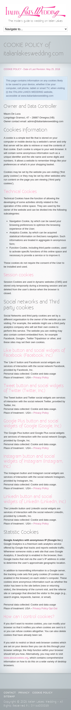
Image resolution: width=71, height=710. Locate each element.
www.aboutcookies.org (16, 657)
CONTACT (10, 692)
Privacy (24, 692)
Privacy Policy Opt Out (45, 608)
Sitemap (9, 696)
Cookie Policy (42, 692)
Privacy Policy (41, 377)
